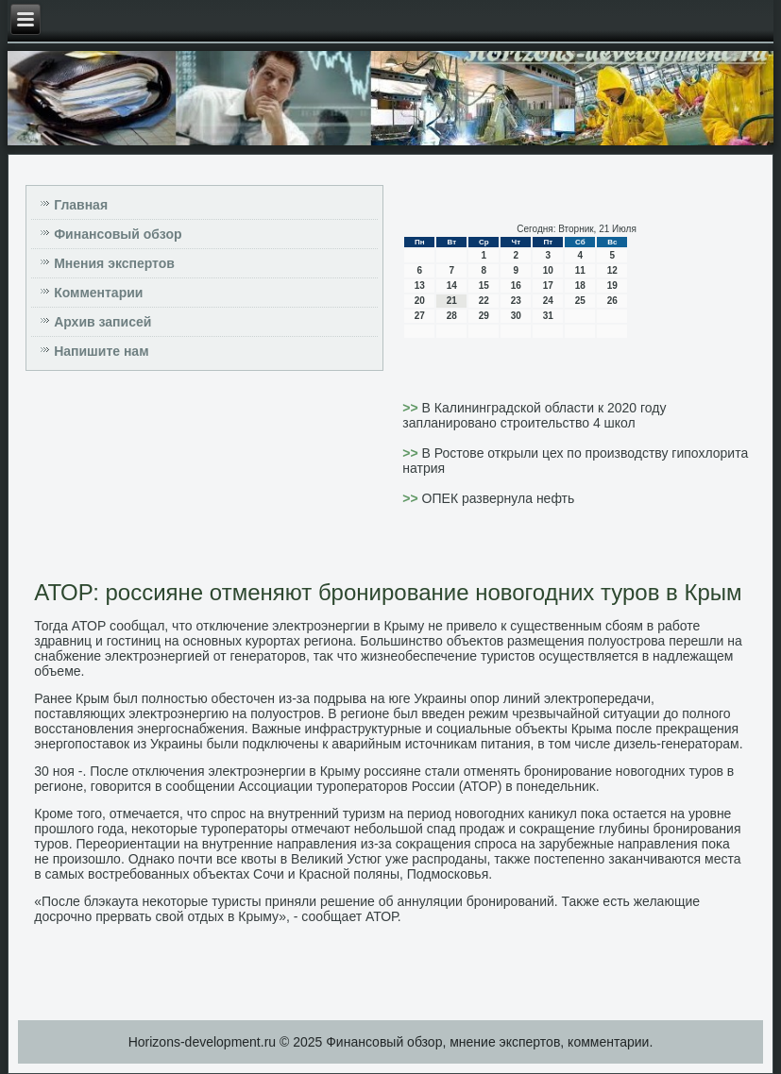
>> (411, 407)
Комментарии (98, 292)
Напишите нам (101, 351)
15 (484, 285)
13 (420, 285)
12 (612, 270)
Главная (81, 204)
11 (580, 270)
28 (452, 315)
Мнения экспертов (114, 263)
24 (548, 300)
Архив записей (102, 321)
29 (484, 315)
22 (484, 300)
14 (452, 285)
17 (548, 285)
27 (420, 315)
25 (580, 300)
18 (580, 285)
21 (452, 300)
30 (516, 315)
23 (516, 300)
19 (612, 285)
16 (516, 285)
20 (420, 300)
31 (548, 315)
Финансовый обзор (117, 234)
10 (548, 270)
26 (612, 300)
